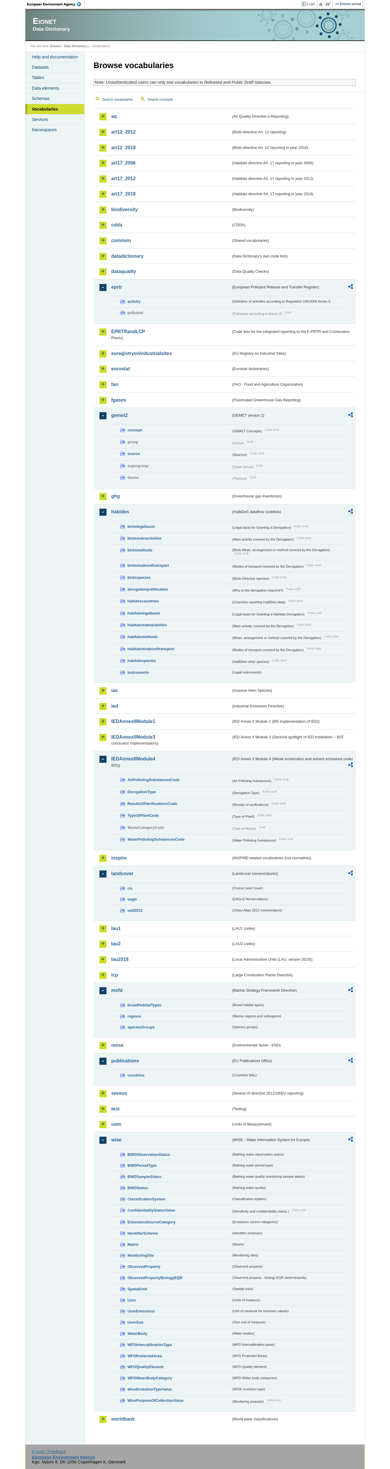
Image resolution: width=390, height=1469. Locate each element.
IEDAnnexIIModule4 (133, 758)
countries (136, 1075)
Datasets (40, 67)
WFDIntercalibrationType (149, 1345)
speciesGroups (141, 1027)
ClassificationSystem (146, 1199)
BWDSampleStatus (144, 1176)
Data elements (45, 88)
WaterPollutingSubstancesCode (156, 839)
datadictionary (127, 256)
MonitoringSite (140, 1255)
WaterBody (137, 1333)
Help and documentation (55, 57)
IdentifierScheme (142, 1233)
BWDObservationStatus (148, 1154)
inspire (119, 857)
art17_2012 (123, 178)
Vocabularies (45, 109)
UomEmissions (141, 1311)
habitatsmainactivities (147, 625)
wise (116, 1139)
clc (130, 888)
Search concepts (160, 99)
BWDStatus (137, 1188)
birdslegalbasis (141, 526)
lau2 (116, 943)
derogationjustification (147, 589)
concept (134, 430)
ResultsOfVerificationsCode (152, 803)
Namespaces (44, 129)
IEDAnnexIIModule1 (133, 721)
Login (311, 4)
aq (114, 116)
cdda (116, 224)
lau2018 (120, 959)
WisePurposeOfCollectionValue (155, 1400)
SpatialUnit (137, 1289)
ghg (115, 496)
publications (125, 1060)
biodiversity (124, 209)
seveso (119, 1093)
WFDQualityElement (145, 1367)
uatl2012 (134, 910)
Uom (131, 1300)
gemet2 (119, 415)
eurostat (120, 368)
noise (117, 1045)
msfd (116, 990)
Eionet (55, 46)
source (133, 453)
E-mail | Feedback (49, 1451)
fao (114, 384)
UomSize (135, 1322)
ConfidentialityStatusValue (151, 1210)
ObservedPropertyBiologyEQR (154, 1278)
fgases (118, 399)
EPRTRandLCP (128, 331)
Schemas (41, 98)
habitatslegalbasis (143, 613)
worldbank (123, 1419)
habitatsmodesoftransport (150, 649)
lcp (114, 974)
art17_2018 (123, 193)
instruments (138, 672)
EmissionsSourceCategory (151, 1222)
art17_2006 (123, 162)
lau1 (116, 928)
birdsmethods (140, 550)
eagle (132, 899)
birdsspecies (138, 577)
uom (116, 1124)
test (115, 1108)
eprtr (116, 287)
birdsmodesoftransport (148, 565)
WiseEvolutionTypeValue (149, 1389)
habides (120, 511)
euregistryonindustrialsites (141, 353)
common (121, 240)
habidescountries (143, 601)
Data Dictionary (75, 46)
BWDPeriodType (142, 1165)
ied (114, 706)
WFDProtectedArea (144, 1356)
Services (40, 119)
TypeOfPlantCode (143, 815)
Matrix (133, 1244)
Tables (38, 77)
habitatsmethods (142, 637)
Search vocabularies (117, 99)
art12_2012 (123, 131)
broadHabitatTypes (144, 1005)
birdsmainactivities (144, 538)
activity (133, 301)
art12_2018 (123, 147)
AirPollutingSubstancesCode (153, 780)
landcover (122, 873)
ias (114, 690)
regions (134, 1016)
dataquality (123, 271)
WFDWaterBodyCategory (149, 1378)
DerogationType (141, 792)
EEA (56, 4)
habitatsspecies (141, 660)
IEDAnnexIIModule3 (133, 737)
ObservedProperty (143, 1266)
